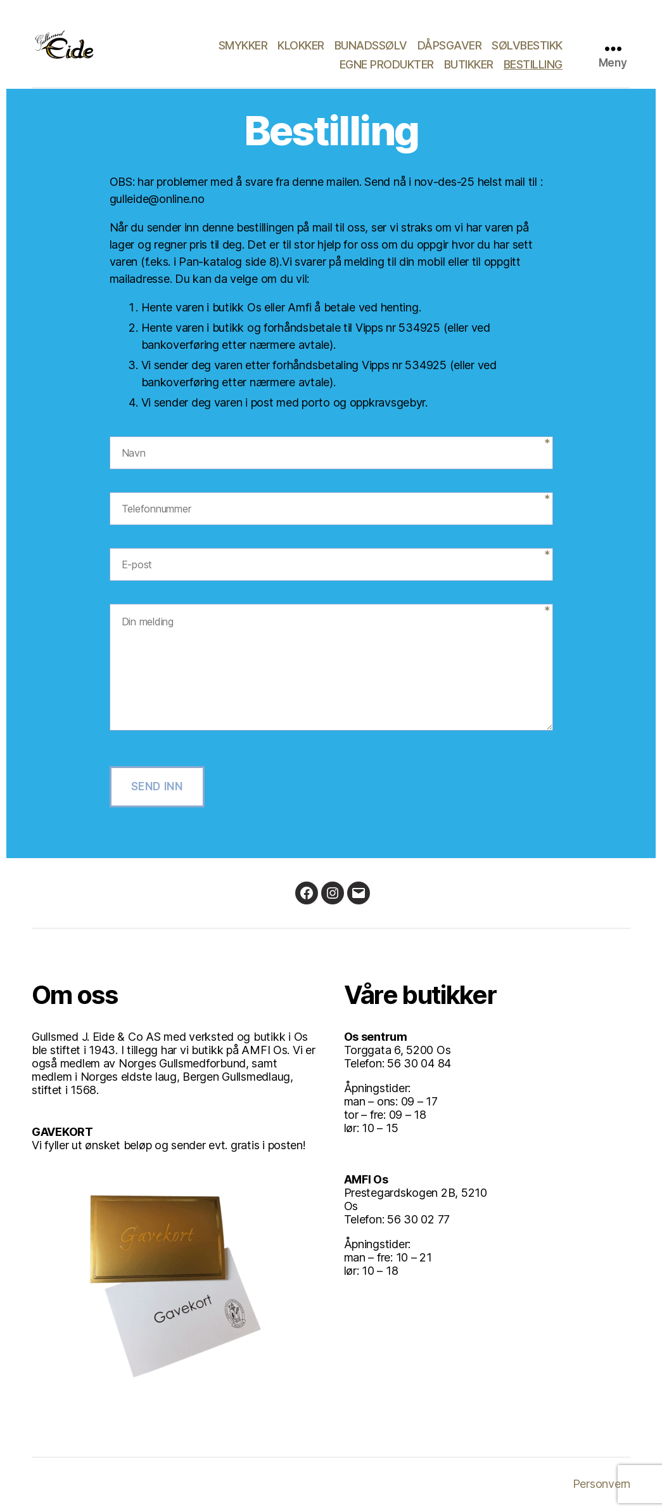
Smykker (243, 45)
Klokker (300, 45)
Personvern (601, 1483)
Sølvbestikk (527, 45)
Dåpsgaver (449, 45)
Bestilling (533, 64)
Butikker (468, 64)
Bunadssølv (370, 45)
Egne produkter (387, 64)
